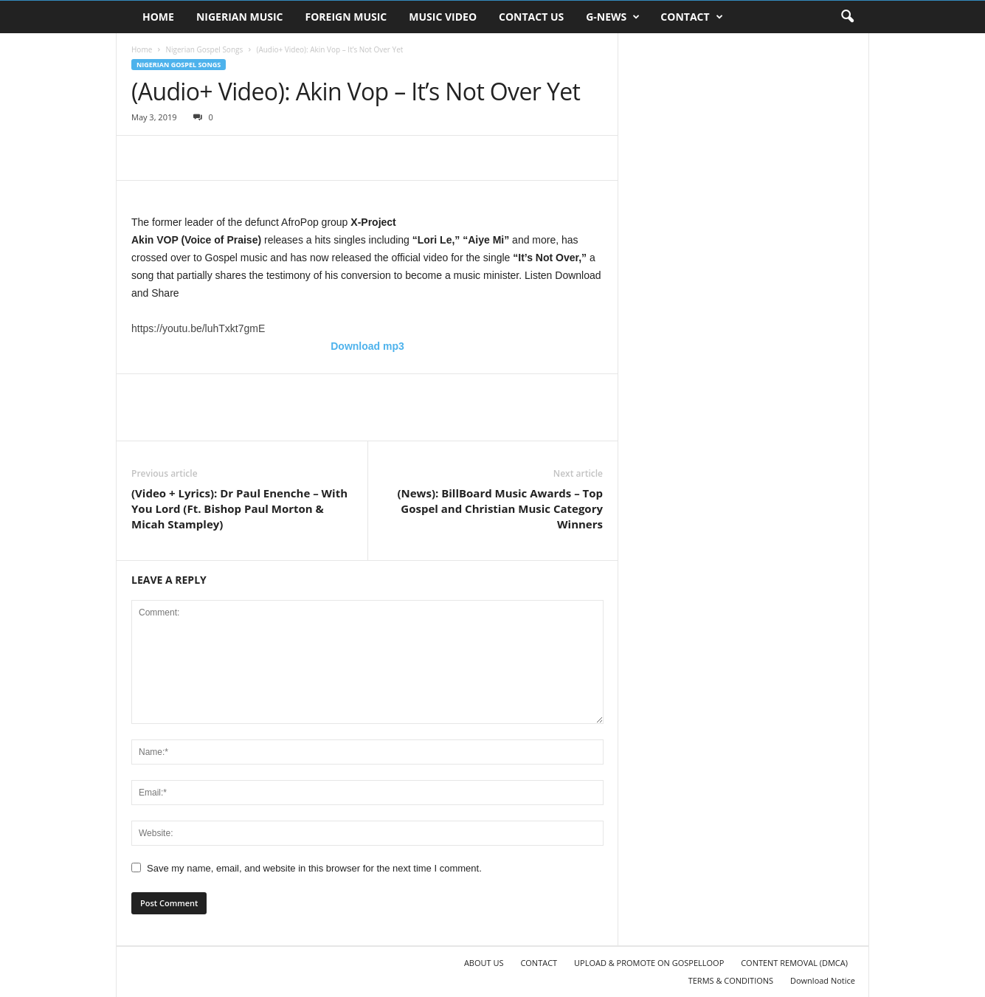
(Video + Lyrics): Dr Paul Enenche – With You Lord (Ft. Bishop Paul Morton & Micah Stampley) (239, 508)
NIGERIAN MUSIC (239, 17)
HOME (158, 17)
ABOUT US (484, 962)
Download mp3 (367, 346)
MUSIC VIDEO (443, 17)
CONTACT (691, 17)
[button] (847, 17)
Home (141, 49)
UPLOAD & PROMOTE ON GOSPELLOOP (649, 962)
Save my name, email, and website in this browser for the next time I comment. (314, 868)
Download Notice (822, 980)
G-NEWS (613, 17)
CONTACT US (531, 17)
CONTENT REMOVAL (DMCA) (794, 962)
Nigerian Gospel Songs (204, 49)
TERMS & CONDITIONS (730, 980)
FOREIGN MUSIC (346, 17)
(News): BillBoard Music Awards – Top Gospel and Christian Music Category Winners (500, 508)
